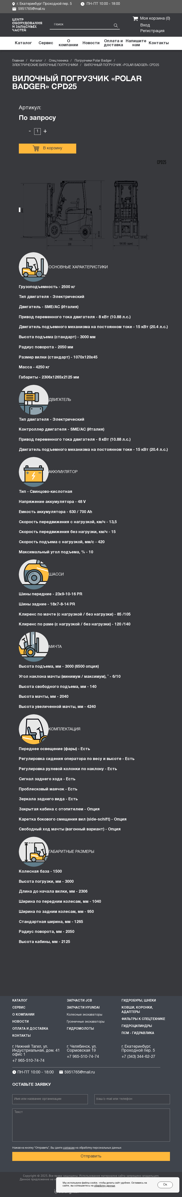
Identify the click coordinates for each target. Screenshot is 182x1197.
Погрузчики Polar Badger (93, 60)
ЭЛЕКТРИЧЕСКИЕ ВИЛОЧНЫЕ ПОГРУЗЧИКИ (45, 65)
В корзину (47, 148)
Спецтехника (58, 60)
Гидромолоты (80, 1028)
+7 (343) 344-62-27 (138, 1057)
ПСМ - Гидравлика (138, 1033)
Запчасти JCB (79, 1000)
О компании (23, 1014)
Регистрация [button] (152, 31)
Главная (18, 60)
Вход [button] (145, 25)
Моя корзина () (151, 19)
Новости (20, 1021)
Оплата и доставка (30, 1028)
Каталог (36, 60)
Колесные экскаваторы (84, 1014)
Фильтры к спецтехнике (143, 1019)
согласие (69, 1148)
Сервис (18, 1007)
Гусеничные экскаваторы (85, 1021)
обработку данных (104, 1186)
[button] (136, 43)
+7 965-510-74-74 (28, 1061)
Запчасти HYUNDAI (83, 1007)
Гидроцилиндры (137, 1026)
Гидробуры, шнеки (139, 1000)
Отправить (91, 1156)
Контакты (21, 1035)
